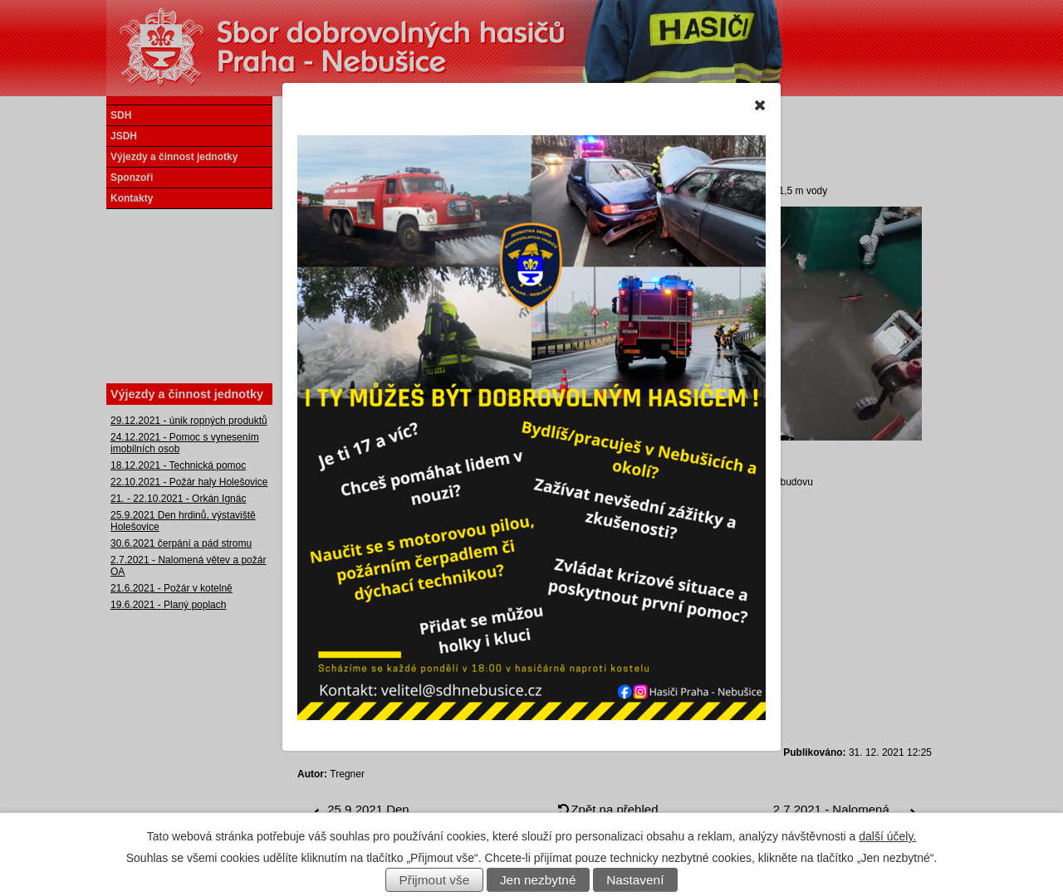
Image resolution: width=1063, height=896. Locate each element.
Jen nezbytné (538, 880)
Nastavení (635, 880)
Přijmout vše (434, 880)
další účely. (887, 836)
